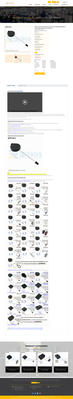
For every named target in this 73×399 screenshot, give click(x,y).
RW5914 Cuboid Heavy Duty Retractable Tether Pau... (61, 369)
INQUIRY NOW (36, 382)
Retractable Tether (29, 17)
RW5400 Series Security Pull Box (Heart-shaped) (48, 17)
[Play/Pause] (8, 111)
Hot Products (43, 396)
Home (30, 4)
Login (49, 2)
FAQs (50, 4)
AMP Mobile (52, 396)
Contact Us (65, 4)
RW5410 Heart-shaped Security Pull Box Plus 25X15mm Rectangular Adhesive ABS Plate (27, 327)
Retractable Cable (14, 397)
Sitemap (47, 396)
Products (37, 4)
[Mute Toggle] (40, 111)
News (44, 4)
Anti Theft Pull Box (32, 397)
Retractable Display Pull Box (23, 397)
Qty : (35, 70)
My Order (54, 2)
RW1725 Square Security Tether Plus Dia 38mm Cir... (12, 369)
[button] (7, 362)
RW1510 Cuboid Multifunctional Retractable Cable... (44, 369)
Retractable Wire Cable (47, 397)
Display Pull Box (39, 397)
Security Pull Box (19, 91)
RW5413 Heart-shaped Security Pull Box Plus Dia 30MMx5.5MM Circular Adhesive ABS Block (26, 329)
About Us (56, 4)
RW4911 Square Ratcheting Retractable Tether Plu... (28, 369)
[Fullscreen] (41, 111)
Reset (36, 52)
